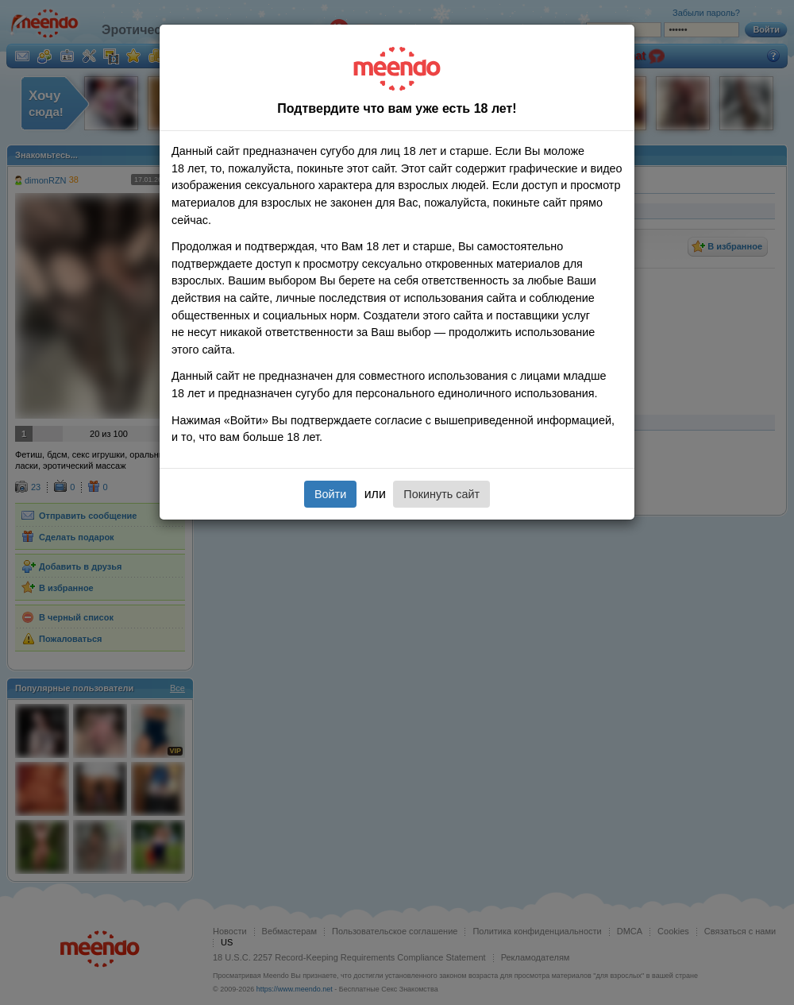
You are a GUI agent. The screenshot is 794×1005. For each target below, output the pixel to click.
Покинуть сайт (441, 494)
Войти (330, 494)
